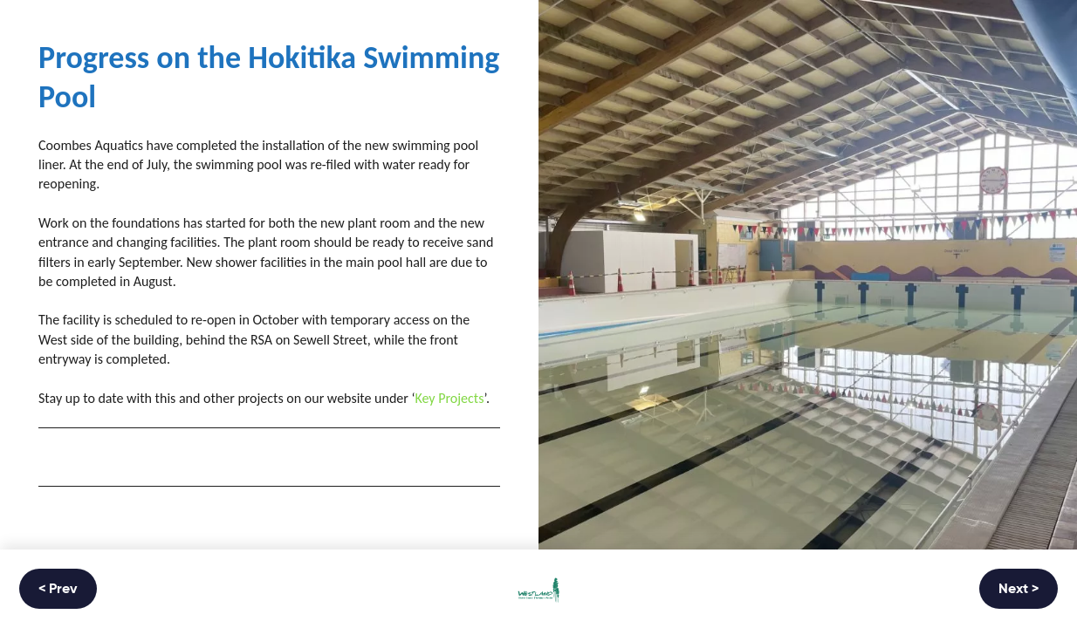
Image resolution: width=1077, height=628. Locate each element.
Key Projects (449, 398)
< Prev (58, 590)
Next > (1018, 590)
